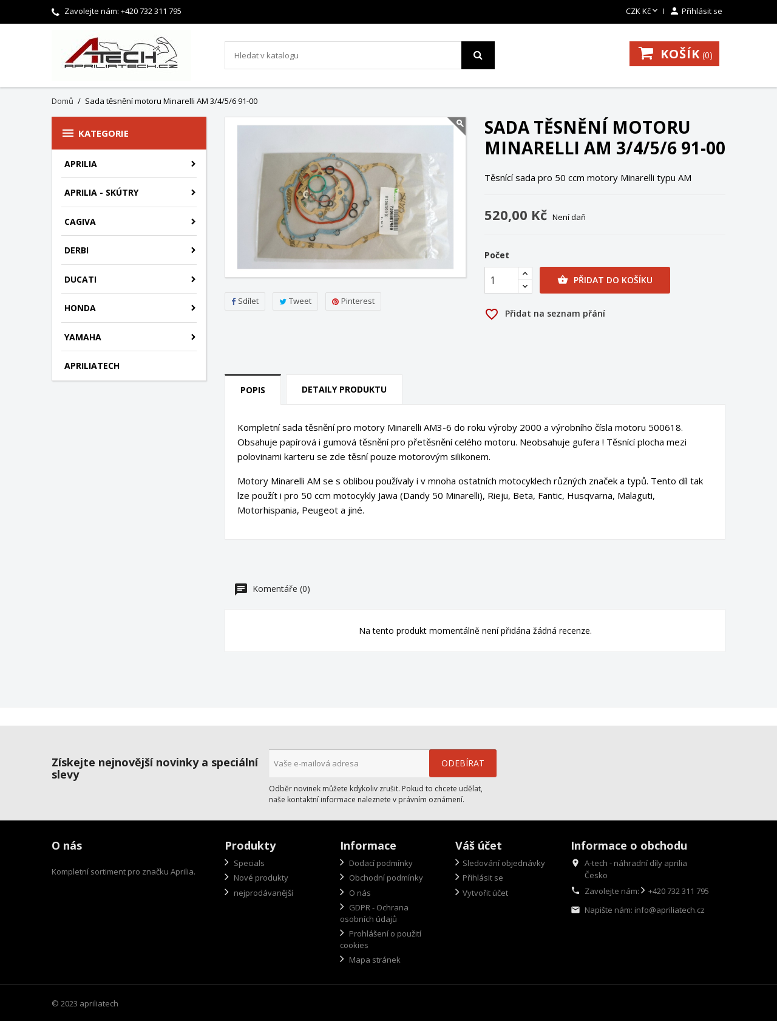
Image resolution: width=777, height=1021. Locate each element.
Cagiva (80, 221)
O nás (359, 892)
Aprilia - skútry (101, 192)
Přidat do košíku (605, 280)
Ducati (80, 279)
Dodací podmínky (380, 863)
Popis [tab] (252, 390)
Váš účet (478, 845)
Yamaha (82, 337)
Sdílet (245, 300)
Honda (80, 308)
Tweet (295, 300)
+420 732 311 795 (151, 10)
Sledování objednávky (504, 863)
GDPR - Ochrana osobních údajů (374, 913)
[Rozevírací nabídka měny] (643, 11)
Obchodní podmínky (385, 877)
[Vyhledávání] (360, 55)
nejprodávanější (262, 892)
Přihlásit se (483, 877)
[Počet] (501, 280)
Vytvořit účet (485, 892)
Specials (248, 863)
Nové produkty (260, 877)
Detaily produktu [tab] (344, 389)
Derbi (76, 250)
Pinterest (353, 300)
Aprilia (80, 164)
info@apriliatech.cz (669, 909)
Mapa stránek (374, 959)
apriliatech (92, 365)
